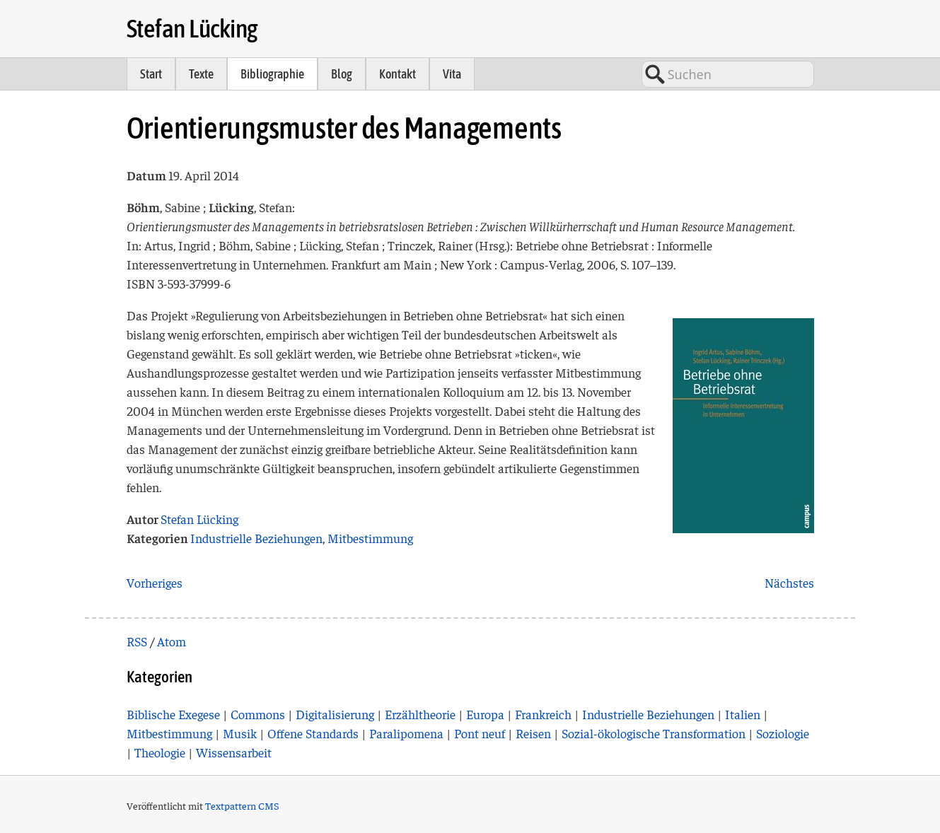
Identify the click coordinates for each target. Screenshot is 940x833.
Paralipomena (406, 733)
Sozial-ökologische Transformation (653, 733)
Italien (742, 714)
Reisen (533, 733)
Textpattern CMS (242, 805)
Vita (452, 73)
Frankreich (543, 714)
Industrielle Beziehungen (256, 538)
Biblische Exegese (173, 714)
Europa (485, 714)
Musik (240, 733)
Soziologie (782, 733)
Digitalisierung (335, 714)
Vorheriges (154, 582)
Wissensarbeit (234, 752)
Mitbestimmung (370, 538)
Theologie (159, 752)
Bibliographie (272, 73)
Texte (201, 73)
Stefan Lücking (192, 28)
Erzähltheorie (420, 714)
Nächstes (789, 582)
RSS (137, 641)
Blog (341, 73)
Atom (171, 641)
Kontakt (397, 73)
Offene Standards (313, 733)
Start (151, 73)
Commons (258, 714)
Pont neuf (479, 733)
